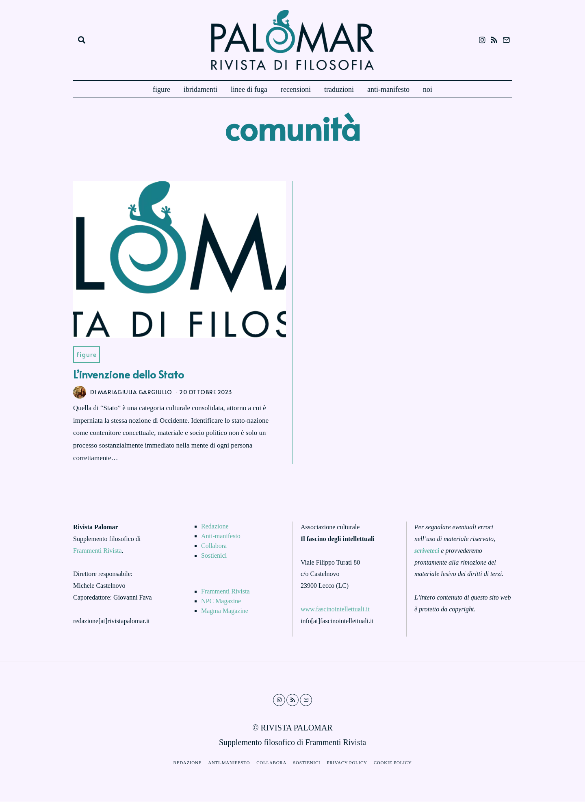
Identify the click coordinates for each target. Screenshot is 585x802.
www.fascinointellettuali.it (335, 609)
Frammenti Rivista (97, 551)
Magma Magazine (224, 611)
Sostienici (214, 556)
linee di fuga (249, 89)
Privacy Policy (348, 763)
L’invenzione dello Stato (128, 374)
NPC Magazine (221, 601)
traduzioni (339, 89)
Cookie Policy (395, 763)
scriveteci (426, 551)
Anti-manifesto (220, 536)
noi (427, 89)
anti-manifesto (388, 89)
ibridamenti (200, 89)
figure (161, 89)
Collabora (214, 546)
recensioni (296, 89)
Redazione (215, 527)
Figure (87, 355)
